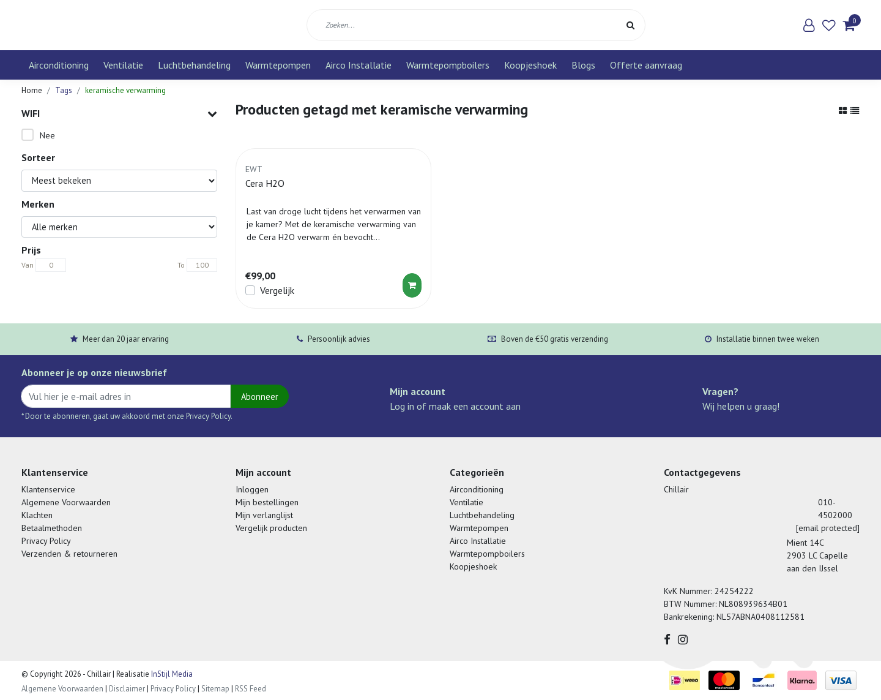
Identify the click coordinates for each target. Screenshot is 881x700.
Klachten (37, 515)
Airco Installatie (358, 65)
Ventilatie (123, 65)
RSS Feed (250, 688)
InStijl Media (171, 674)
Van (27, 264)
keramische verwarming (125, 90)
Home (31, 90)
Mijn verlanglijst (264, 515)
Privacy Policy (46, 540)
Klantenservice (48, 489)
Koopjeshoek (530, 65)
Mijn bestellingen (267, 502)
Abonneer (259, 396)
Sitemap (215, 688)
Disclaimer (127, 688)
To (181, 264)
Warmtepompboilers (447, 65)
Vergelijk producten (271, 527)
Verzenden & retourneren (69, 553)
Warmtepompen (278, 65)
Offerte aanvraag (646, 65)
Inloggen (252, 489)
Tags (63, 90)
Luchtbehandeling (194, 65)
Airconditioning (59, 65)
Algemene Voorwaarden (66, 502)
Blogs (583, 65)
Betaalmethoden (51, 527)
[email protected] (828, 527)
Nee (47, 135)
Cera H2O (264, 183)
